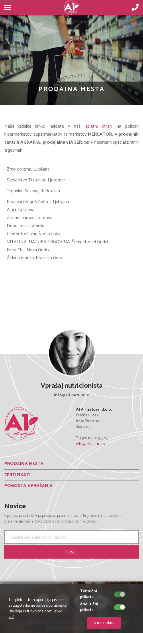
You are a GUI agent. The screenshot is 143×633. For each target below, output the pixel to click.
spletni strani (98, 126)
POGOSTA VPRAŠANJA (28, 486)
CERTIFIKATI (17, 475)
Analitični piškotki (89, 607)
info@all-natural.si (90, 444)
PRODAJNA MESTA (24, 464)
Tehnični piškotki (88, 594)
